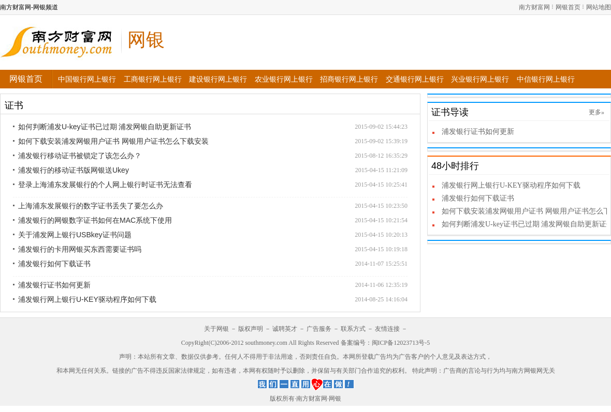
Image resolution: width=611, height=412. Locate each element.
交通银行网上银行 (415, 79)
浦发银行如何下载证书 (54, 264)
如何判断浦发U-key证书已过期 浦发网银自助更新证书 (104, 127)
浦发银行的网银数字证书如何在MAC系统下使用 (95, 220)
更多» (596, 112)
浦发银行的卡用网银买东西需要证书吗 (79, 249)
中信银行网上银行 (546, 79)
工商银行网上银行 (153, 79)
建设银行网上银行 (218, 79)
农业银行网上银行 (284, 79)
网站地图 (598, 7)
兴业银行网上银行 (480, 79)
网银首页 (568, 7)
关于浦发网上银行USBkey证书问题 (75, 235)
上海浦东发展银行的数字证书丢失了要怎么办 (90, 206)
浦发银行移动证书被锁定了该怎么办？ (79, 155)
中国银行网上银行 (87, 79)
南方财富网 (534, 7)
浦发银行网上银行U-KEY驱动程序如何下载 (87, 299)
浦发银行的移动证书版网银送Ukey (73, 170)
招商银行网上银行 (349, 79)
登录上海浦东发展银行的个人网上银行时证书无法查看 (105, 184)
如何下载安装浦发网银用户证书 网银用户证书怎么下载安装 (113, 141)
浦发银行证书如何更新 (54, 285)
